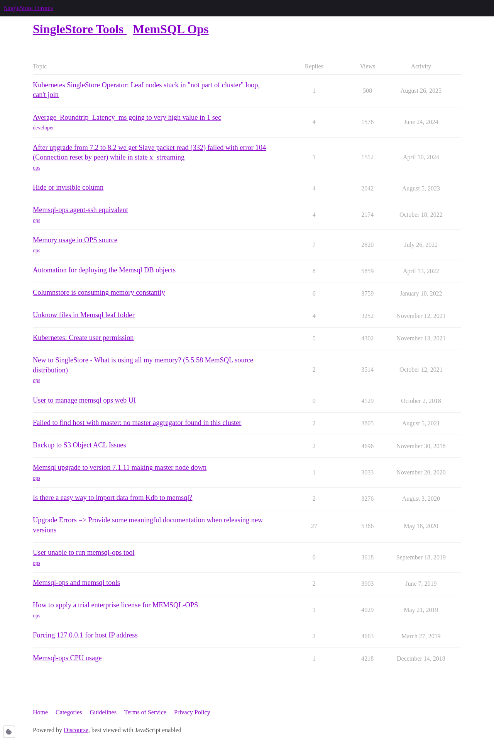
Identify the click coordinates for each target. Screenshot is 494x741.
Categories (69, 712)
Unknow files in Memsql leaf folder (84, 315)
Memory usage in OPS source (75, 240)
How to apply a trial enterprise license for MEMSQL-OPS (115, 605)
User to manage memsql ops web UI (84, 400)
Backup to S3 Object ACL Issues (79, 445)
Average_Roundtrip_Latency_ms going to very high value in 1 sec (127, 117)
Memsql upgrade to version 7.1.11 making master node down (119, 467)
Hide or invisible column (68, 187)
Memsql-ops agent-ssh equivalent (80, 210)
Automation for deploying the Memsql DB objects (104, 270)
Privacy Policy (192, 712)
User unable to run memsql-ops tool (84, 552)
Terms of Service (145, 712)
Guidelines (103, 712)
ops (36, 168)
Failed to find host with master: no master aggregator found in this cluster (137, 423)
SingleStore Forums (28, 8)
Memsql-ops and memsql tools (76, 582)
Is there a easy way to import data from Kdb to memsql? (112, 497)
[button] (9, 732)
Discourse (76, 730)
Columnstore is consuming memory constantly (99, 292)
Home (40, 712)
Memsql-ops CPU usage (67, 658)
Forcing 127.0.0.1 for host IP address (85, 635)
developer (43, 128)
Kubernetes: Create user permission (83, 338)
